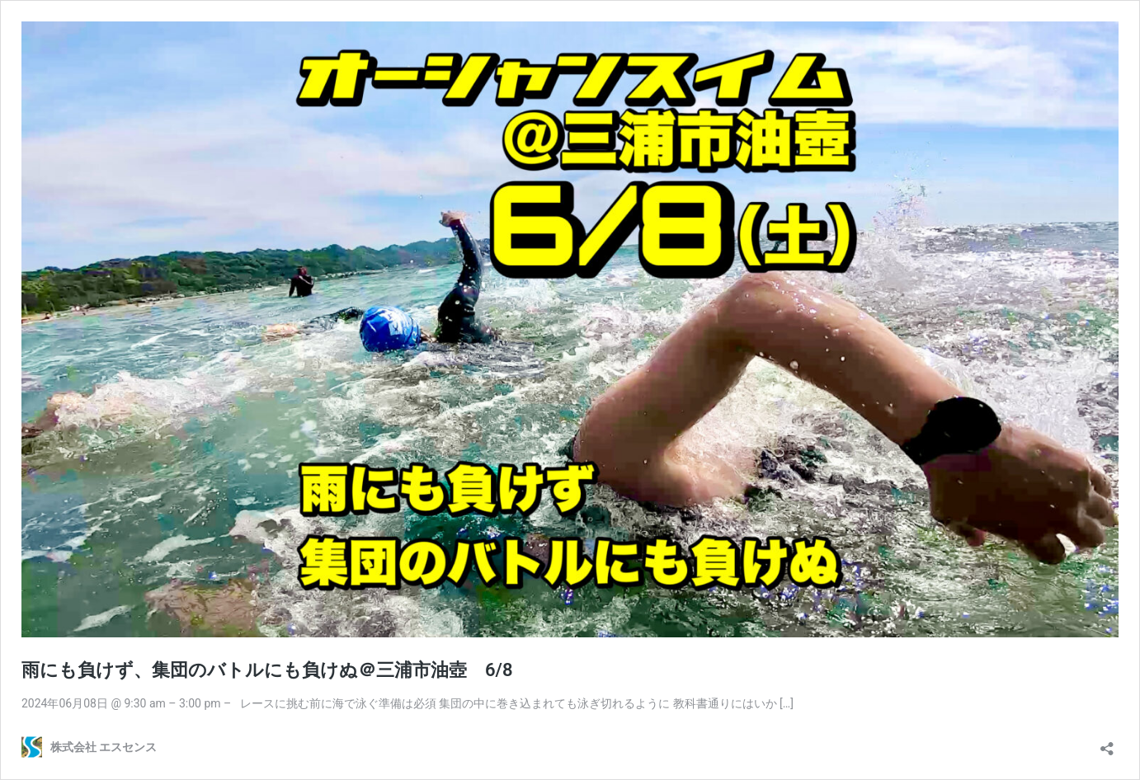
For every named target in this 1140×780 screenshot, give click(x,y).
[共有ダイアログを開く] (1107, 743)
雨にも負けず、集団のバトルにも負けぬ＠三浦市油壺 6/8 (267, 670)
